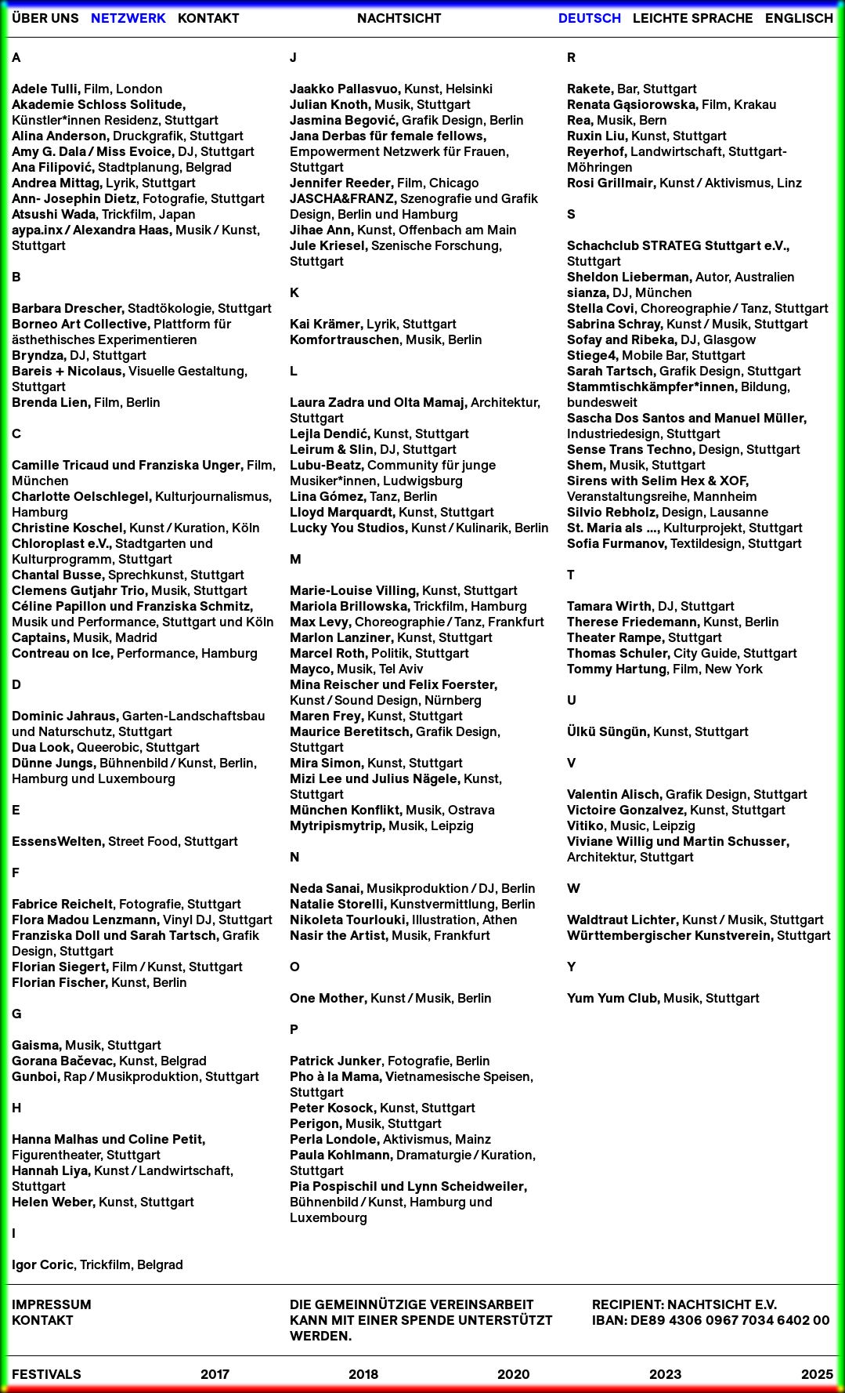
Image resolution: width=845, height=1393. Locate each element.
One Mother (327, 998)
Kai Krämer (325, 324)
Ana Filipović (52, 167)
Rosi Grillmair (610, 183)
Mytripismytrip (336, 825)
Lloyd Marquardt (341, 512)
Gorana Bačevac (62, 1061)
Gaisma (35, 1045)
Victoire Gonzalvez (625, 810)
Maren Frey (325, 716)
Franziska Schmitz (191, 606)
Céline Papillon (59, 606)
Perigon (314, 1123)
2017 (214, 1374)
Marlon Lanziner (340, 637)
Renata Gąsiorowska (631, 104)
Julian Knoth (329, 104)
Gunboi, (36, 1076)
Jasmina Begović (342, 120)
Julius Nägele (414, 778)
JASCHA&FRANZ (342, 198)
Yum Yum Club (612, 998)
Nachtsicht (399, 18)
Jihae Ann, (322, 230)
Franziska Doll (56, 935)
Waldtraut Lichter (621, 919)
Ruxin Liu (596, 136)
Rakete (589, 89)
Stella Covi (600, 308)
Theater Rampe (614, 637)
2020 (513, 1374)
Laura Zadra (327, 402)
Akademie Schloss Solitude (97, 104)
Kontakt (209, 18)
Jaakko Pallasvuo (344, 89)
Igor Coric (43, 1264)
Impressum (52, 1304)
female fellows (437, 136)
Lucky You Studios (347, 528)
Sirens (587, 480)
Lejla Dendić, (330, 433)
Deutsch (589, 18)
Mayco (310, 669)
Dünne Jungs (52, 763)
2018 (363, 1374)
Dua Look (41, 747)
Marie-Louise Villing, (354, 590)
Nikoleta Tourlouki (348, 919)
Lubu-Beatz (325, 465)
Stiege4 (591, 355)
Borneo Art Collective (79, 324)
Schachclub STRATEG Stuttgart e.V (675, 245)
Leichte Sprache (693, 18)
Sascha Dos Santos (626, 418)
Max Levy (319, 622)
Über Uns (45, 18)
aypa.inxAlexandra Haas (90, 230)
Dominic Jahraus (64, 716)
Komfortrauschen (344, 339)
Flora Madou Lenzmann (84, 919)
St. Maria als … (612, 528)
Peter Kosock (332, 1108)
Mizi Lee (316, 778)
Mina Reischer (334, 684)
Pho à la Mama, (336, 1076)
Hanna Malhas (55, 1139)
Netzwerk (128, 18)
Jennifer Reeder (340, 183)
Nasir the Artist (337, 935)
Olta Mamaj (429, 402)
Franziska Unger (189, 465)
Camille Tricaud (60, 465)
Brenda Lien (50, 402)
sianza (586, 292)
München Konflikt (344, 810)
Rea (578, 120)
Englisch (799, 18)
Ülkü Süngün (607, 731)
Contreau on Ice (61, 653)
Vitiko (585, 825)
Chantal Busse (57, 575)
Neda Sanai (325, 888)
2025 (817, 1374)
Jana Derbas (328, 136)
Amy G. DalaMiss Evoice (92, 151)
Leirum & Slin (332, 449)
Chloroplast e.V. (60, 543)
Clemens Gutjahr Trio (78, 590)
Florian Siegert (59, 967)
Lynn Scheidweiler (465, 1186)
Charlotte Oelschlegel (80, 496)
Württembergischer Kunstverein (669, 935)
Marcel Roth (327, 653)
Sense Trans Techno (629, 449)
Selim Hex (673, 480)
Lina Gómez (326, 496)
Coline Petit (163, 1139)
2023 (665, 1374)
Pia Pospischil (333, 1186)
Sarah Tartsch (173, 935)
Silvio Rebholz (611, 512)
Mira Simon (325, 763)
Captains (39, 637)
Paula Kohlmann (340, 1155)
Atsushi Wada (54, 214)
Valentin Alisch (613, 794)
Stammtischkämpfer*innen (651, 386)
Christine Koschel (67, 528)
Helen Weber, (54, 1202)
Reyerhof (595, 151)
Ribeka (652, 339)
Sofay (584, 339)
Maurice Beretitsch (350, 731)
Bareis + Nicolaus (67, 371)
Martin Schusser (734, 841)
